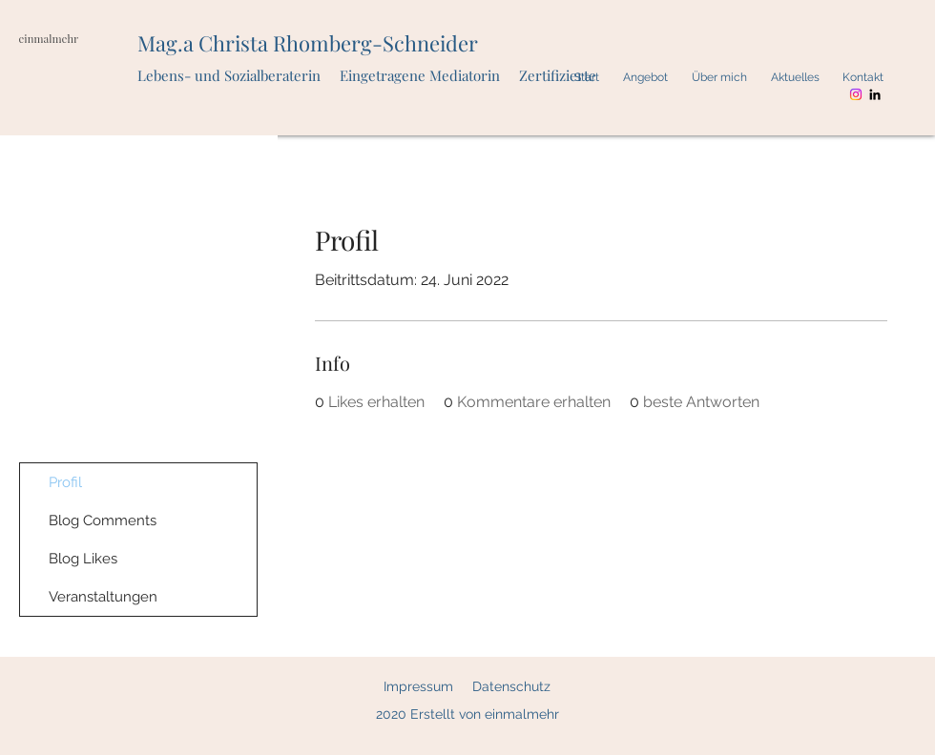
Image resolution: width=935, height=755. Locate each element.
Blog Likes (83, 558)
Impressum (418, 686)
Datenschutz (511, 686)
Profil (65, 482)
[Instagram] (855, 94)
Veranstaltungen (103, 596)
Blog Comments (102, 520)
